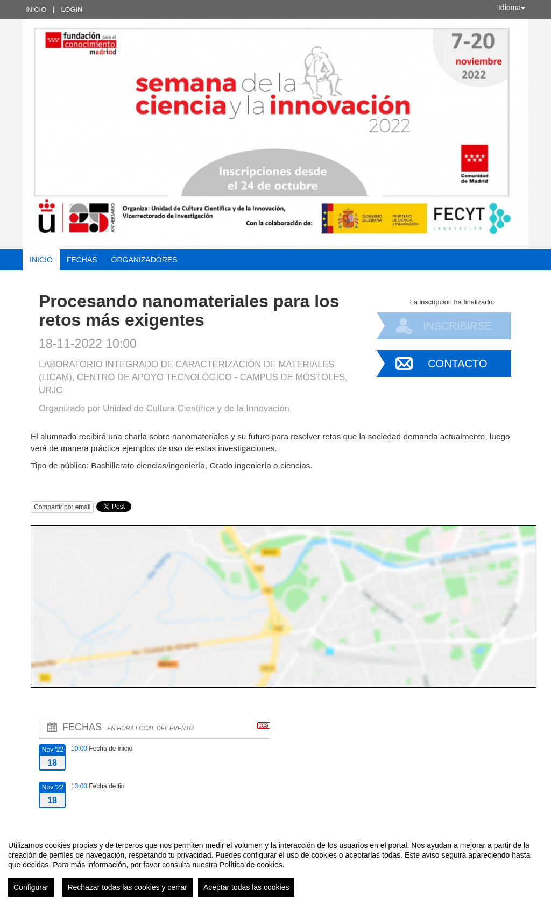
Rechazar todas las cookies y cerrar (127, 887)
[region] (275, 864)
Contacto (457, 363)
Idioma (511, 7)
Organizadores (144, 259)
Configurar (30, 887)
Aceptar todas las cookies (246, 887)
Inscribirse (457, 326)
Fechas (82, 259)
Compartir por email (62, 507)
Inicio (35, 9)
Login (71, 9)
